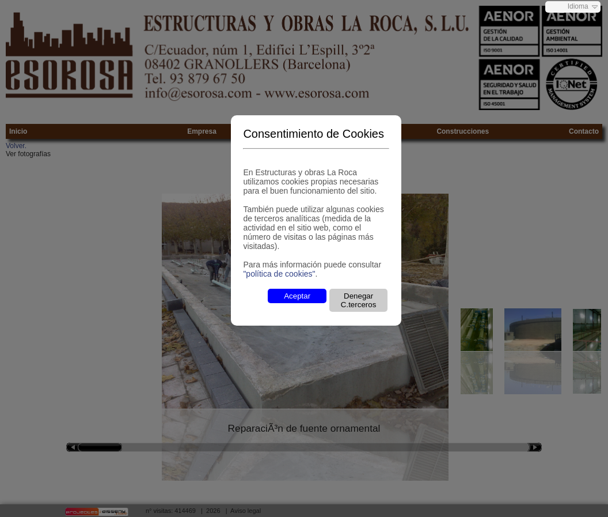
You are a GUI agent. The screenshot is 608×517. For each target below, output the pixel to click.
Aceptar (297, 296)
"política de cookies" (279, 273)
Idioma (578, 6)
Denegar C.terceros (358, 300)
